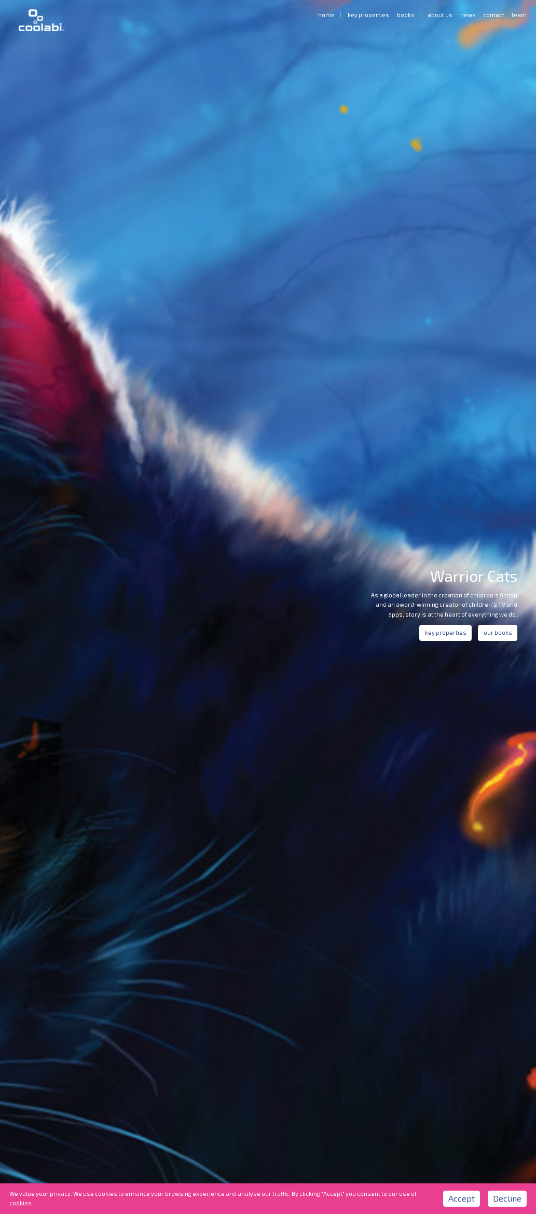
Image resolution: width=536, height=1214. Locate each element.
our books (498, 632)
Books (406, 14)
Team (519, 14)
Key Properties (368, 14)
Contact (493, 14)
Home (326, 14)
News (468, 14)
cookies (20, 1202)
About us (440, 14)
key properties (445, 632)
